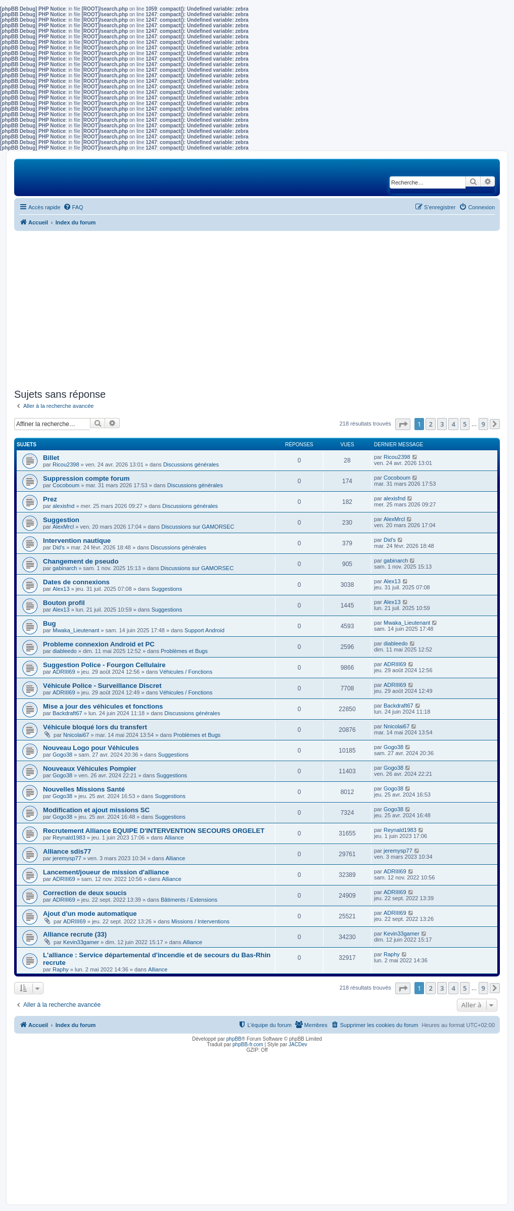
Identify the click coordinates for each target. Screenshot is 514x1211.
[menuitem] (73, 207)
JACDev (298, 1044)
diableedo (65, 651)
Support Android (204, 630)
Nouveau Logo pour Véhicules (91, 748)
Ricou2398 (66, 464)
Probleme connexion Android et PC (99, 644)
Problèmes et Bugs (184, 651)
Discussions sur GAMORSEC (197, 527)
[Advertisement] (257, 310)
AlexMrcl (63, 527)
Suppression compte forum (86, 478)
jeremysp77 (67, 858)
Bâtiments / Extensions (189, 900)
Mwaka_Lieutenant (76, 630)
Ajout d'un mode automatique (90, 913)
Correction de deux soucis (85, 893)
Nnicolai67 (76, 735)
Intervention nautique (77, 540)
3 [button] (442, 424)
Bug (49, 623)
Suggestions (167, 589)
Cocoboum (66, 485)
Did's (59, 547)
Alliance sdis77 (67, 851)
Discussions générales (191, 464)
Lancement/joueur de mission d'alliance (106, 872)
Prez (50, 499)
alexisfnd (63, 506)
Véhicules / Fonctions (186, 672)
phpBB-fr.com (247, 1044)
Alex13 (61, 589)
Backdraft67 (67, 713)
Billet (51, 457)
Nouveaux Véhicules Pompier (89, 768)
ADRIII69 (64, 672)
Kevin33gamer (81, 942)
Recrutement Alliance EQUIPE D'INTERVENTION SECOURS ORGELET (153, 830)
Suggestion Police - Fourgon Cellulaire (104, 665)
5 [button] (464, 424)
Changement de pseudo (80, 561)
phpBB (234, 1039)
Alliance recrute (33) (75, 934)
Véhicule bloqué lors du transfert (95, 727)
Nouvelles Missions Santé (84, 789)
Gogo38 (62, 755)
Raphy (61, 969)
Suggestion (61, 520)
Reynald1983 (69, 837)
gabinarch (65, 568)
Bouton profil (64, 603)
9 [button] (483, 424)
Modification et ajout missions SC (96, 810)
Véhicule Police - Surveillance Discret (102, 685)
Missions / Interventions (200, 921)
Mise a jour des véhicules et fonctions (103, 706)
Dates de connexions (76, 582)
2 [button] (430, 424)
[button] (402, 424)
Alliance (174, 837)
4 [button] (453, 424)
